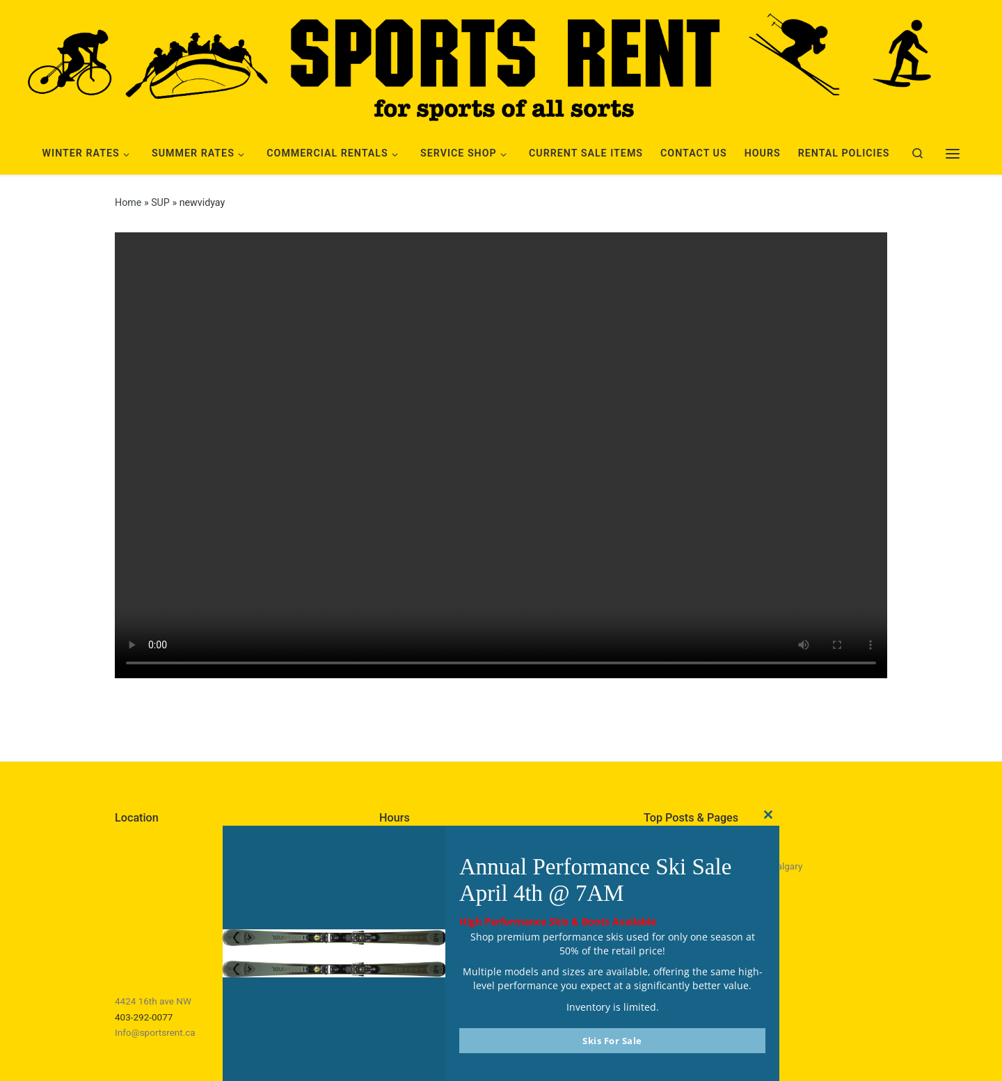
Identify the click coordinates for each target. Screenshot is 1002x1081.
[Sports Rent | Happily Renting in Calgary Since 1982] (501, 64)
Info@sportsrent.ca (155, 1032)
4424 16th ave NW (153, 1001)
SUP (160, 202)
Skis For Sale (612, 1040)
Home (128, 202)
